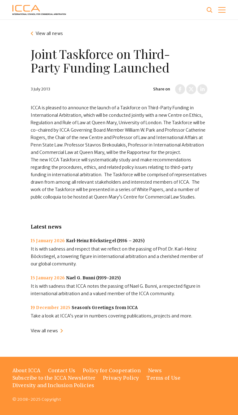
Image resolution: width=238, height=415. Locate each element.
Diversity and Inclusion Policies (53, 385)
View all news (49, 33)
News (155, 370)
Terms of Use (163, 378)
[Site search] (209, 10)
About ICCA (26, 370)
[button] (222, 10)
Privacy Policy (121, 378)
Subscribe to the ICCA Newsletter (53, 378)
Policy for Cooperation (112, 370)
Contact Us (62, 370)
